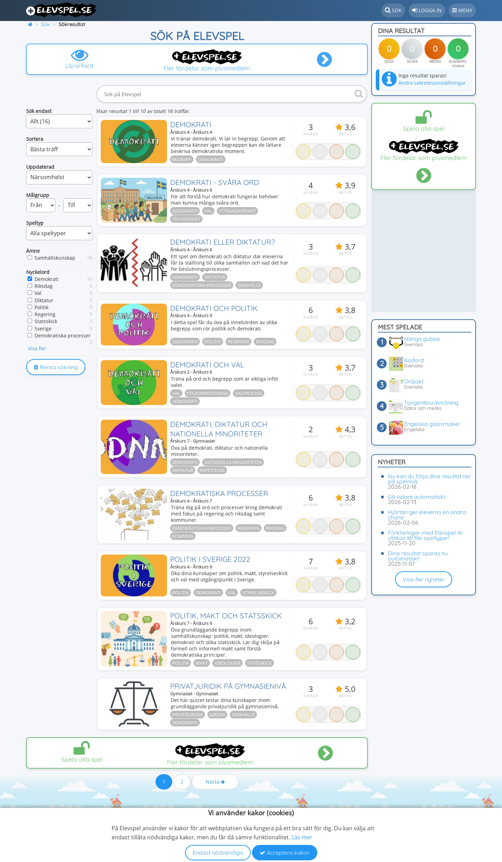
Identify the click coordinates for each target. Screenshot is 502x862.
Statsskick (46, 321)
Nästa (215, 800)
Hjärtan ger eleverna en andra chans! (427, 515)
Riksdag (44, 286)
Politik (41, 307)
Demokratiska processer (63, 335)
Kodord (414, 360)
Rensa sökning (56, 367)
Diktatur (44, 300)
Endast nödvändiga (218, 852)
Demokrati (47, 279)
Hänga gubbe (422, 338)
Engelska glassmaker (432, 423)
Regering (45, 314)
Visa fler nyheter (423, 579)
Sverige (43, 328)
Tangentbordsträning (431, 402)
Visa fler (37, 348)
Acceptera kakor (285, 852)
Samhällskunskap (55, 257)
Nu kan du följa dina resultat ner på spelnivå (429, 479)
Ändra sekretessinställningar (432, 82)
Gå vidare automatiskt (416, 496)
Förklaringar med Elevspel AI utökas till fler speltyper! (425, 535)
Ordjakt (414, 381)
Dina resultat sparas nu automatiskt (418, 556)
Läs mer (301, 837)
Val (38, 293)
